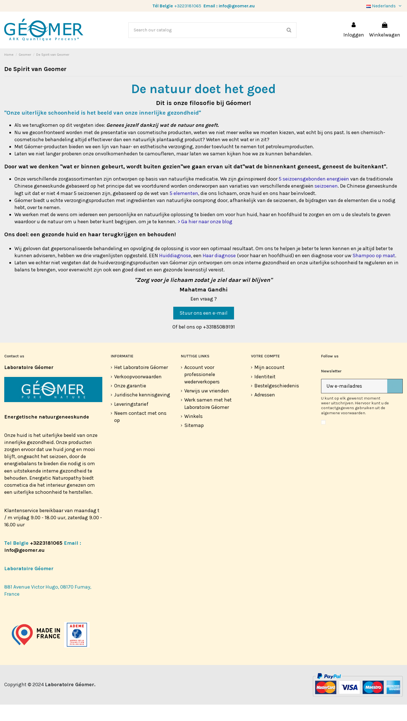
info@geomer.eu (237, 5)
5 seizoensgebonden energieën (314, 195)
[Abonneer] (394, 402)
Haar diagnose (219, 272)
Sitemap (194, 442)
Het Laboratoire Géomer (141, 384)
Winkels (193, 433)
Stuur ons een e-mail (203, 329)
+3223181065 (187, 5)
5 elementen (184, 210)
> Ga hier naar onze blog (204, 238)
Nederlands (384, 5)
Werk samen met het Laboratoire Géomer (208, 419)
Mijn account (269, 384)
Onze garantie (130, 402)
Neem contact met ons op (140, 433)
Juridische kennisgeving (142, 411)
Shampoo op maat (373, 272)
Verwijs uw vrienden (206, 407)
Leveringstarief (131, 420)
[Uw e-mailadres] (354, 402)
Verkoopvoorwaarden (138, 393)
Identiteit (265, 393)
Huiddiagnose (175, 272)
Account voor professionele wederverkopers (202, 391)
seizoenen (326, 202)
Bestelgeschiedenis (276, 402)
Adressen (264, 411)
